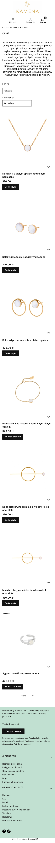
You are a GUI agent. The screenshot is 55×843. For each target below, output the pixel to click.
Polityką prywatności (22, 744)
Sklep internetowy (24, 839)
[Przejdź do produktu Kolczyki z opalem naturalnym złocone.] (27, 224)
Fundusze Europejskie (12, 782)
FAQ (4, 798)
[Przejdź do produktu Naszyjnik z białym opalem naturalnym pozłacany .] (27, 141)
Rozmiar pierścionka (12, 763)
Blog (4, 778)
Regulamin (33, 738)
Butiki (5, 802)
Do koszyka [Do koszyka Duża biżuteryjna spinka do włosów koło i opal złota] (10, 520)
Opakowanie (8, 774)
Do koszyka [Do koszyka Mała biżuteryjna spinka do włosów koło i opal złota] (10, 603)
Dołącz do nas (13, 731)
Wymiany (6, 813)
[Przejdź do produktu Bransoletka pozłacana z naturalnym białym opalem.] (27, 391)
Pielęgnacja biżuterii (12, 767)
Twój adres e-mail (10, 724)
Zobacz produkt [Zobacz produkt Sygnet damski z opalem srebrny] (13, 686)
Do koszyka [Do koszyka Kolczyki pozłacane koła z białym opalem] (10, 353)
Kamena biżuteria (9, 27)
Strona (23, 696)
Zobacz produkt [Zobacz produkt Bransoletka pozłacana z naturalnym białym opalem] (13, 436)
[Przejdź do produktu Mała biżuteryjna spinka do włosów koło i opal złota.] (27, 557)
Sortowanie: (8, 97)
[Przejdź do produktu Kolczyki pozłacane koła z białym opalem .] (27, 307)
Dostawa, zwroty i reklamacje (16, 809)
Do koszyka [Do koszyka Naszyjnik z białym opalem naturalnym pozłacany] (10, 186)
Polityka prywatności (12, 820)
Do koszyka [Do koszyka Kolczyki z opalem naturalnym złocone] (10, 270)
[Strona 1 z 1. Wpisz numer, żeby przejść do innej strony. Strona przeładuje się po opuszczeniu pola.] (29, 695)
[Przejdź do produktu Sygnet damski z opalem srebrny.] (27, 641)
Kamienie (24, 27)
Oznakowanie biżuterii (13, 771)
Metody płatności (10, 806)
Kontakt (6, 795)
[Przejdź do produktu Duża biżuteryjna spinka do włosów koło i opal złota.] (27, 474)
